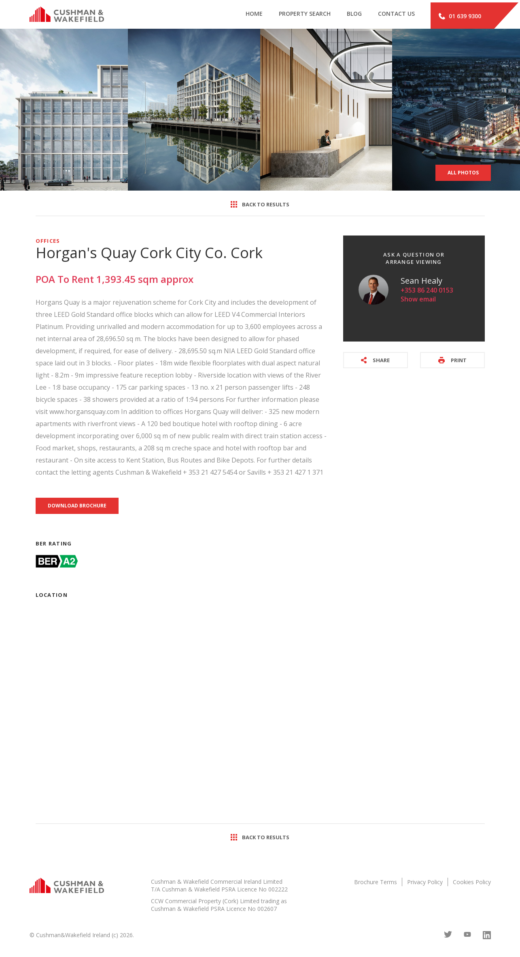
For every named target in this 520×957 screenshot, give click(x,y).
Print (452, 361)
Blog (345, 15)
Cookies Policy (472, 883)
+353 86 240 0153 (427, 291)
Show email (418, 300)
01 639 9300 (460, 15)
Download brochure (77, 506)
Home (239, 15)
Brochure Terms (375, 883)
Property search (293, 15)
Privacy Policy (425, 883)
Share (375, 361)
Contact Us (391, 15)
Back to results (260, 205)
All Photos (463, 173)
